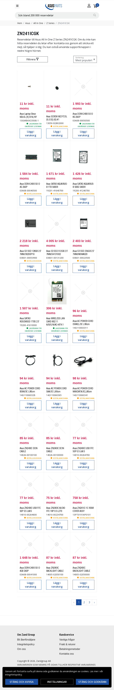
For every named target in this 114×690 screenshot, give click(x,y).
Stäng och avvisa (22, 682)
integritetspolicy (13, 674)
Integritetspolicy (26, 644)
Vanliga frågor (67, 639)
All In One (38, 23)
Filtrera (33, 59)
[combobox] (57, 15)
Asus (27, 23)
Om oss (21, 649)
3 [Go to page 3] (89, 602)
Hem (19, 23)
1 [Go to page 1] (78, 602)
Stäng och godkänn (92, 682)
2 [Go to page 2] (84, 602)
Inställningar (57, 682)
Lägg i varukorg (30, 133)
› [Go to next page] (94, 602)
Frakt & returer (67, 644)
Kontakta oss (66, 653)
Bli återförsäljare (26, 639)
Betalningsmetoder (69, 649)
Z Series (50, 23)
